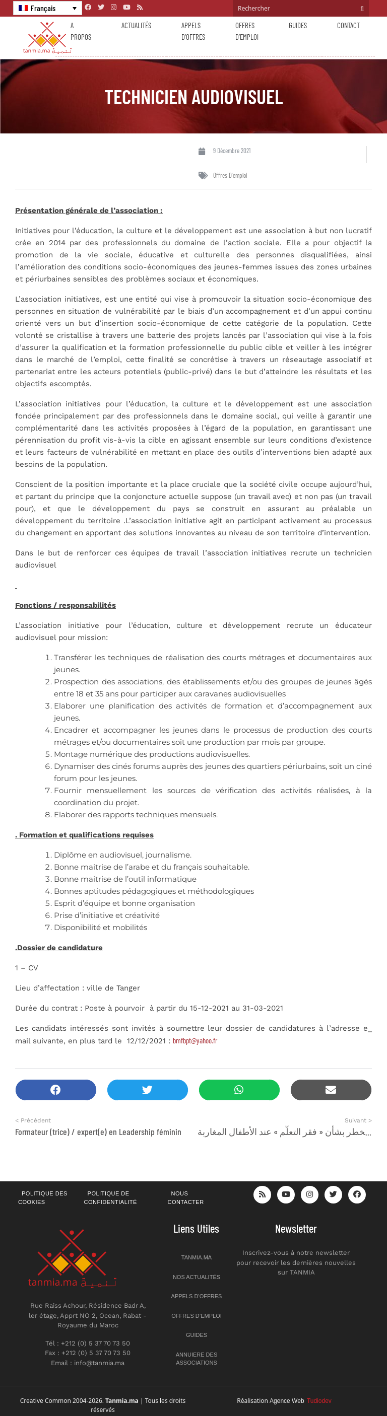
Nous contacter (186, 1197)
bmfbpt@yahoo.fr (195, 1040)
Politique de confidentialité (110, 1197)
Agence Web (301, 1400)
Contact (348, 25)
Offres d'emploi (230, 175)
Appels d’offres (193, 31)
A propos (81, 31)
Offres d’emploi (247, 31)
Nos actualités (196, 1277)
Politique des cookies (43, 1197)
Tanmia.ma (196, 1257)
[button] (56, 1090)
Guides (298, 25)
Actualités (136, 25)
